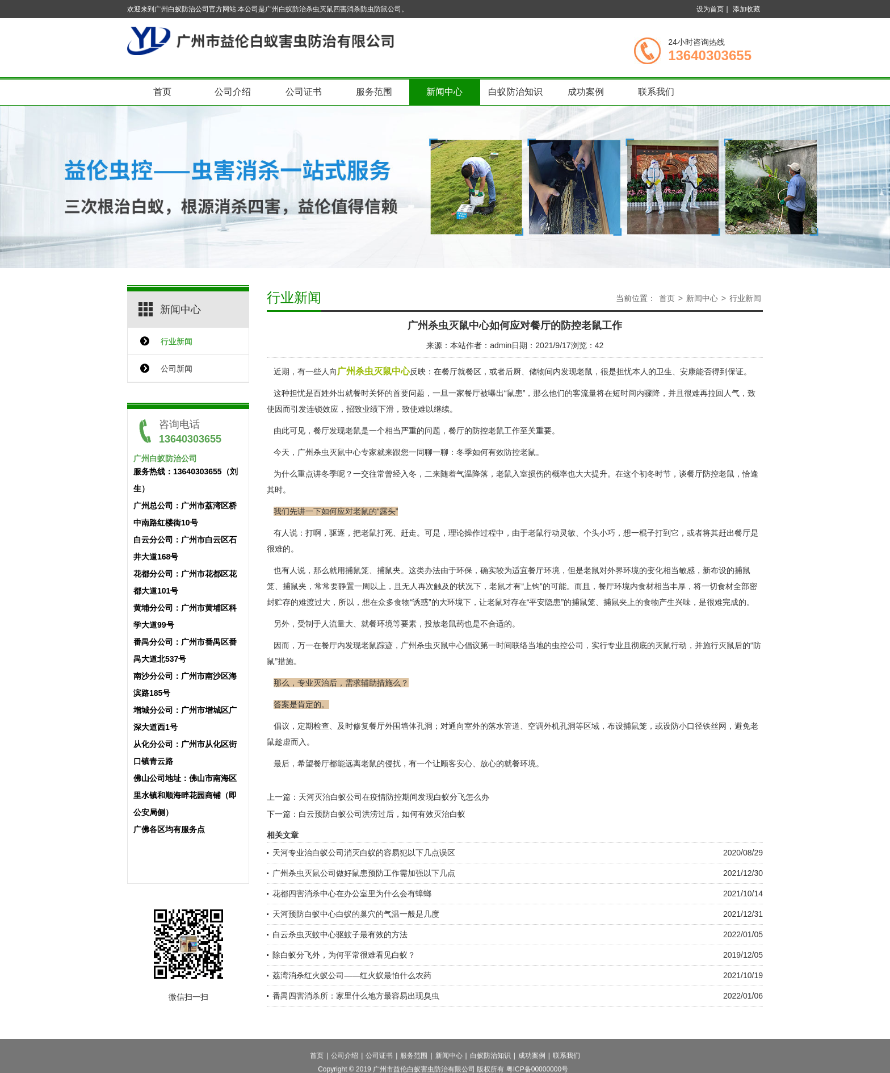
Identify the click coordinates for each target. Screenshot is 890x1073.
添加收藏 (746, 9)
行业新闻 (176, 341)
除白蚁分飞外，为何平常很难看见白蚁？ (343, 954)
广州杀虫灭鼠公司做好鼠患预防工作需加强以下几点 (363, 873)
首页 (162, 92)
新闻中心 (444, 92)
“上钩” (531, 586)
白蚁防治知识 (515, 92)
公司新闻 (176, 368)
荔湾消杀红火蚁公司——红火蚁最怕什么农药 (351, 975)
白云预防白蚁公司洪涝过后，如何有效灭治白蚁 (382, 814)
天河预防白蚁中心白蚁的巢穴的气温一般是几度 (355, 913)
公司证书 (304, 92)
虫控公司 (567, 645)
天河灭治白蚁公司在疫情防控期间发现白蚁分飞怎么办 (394, 796)
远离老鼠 (361, 763)
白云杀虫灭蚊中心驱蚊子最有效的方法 (340, 934)
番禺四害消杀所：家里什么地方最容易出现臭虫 (355, 995)
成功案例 (586, 92)
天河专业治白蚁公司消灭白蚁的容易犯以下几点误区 (363, 852)
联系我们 (656, 92)
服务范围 (374, 92)
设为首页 (710, 9)
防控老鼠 (718, 473)
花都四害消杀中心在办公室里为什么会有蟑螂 (351, 893)
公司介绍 (233, 92)
